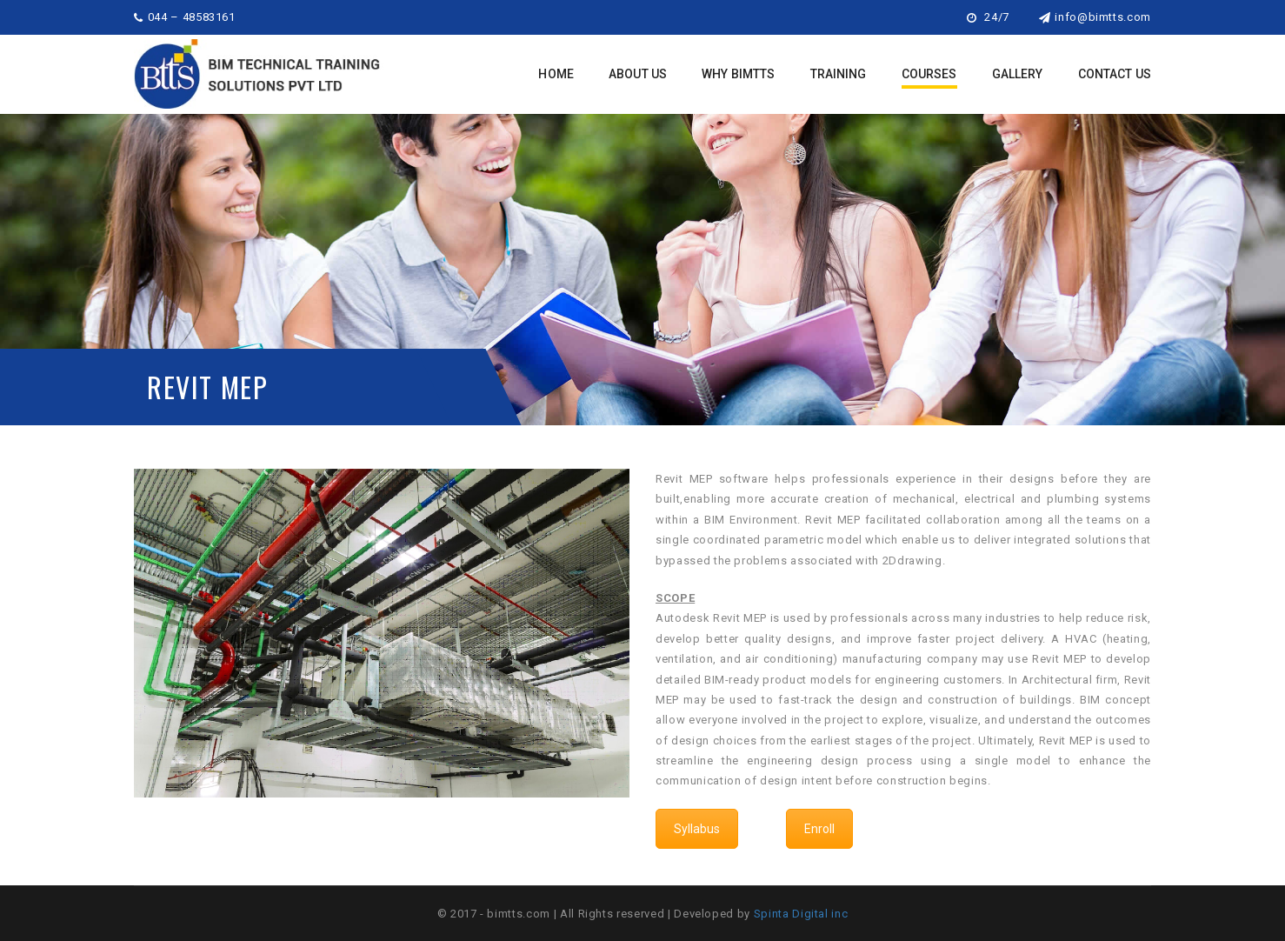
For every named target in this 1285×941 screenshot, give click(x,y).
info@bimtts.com (1095, 16)
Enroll (819, 829)
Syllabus (697, 829)
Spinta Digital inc (801, 913)
